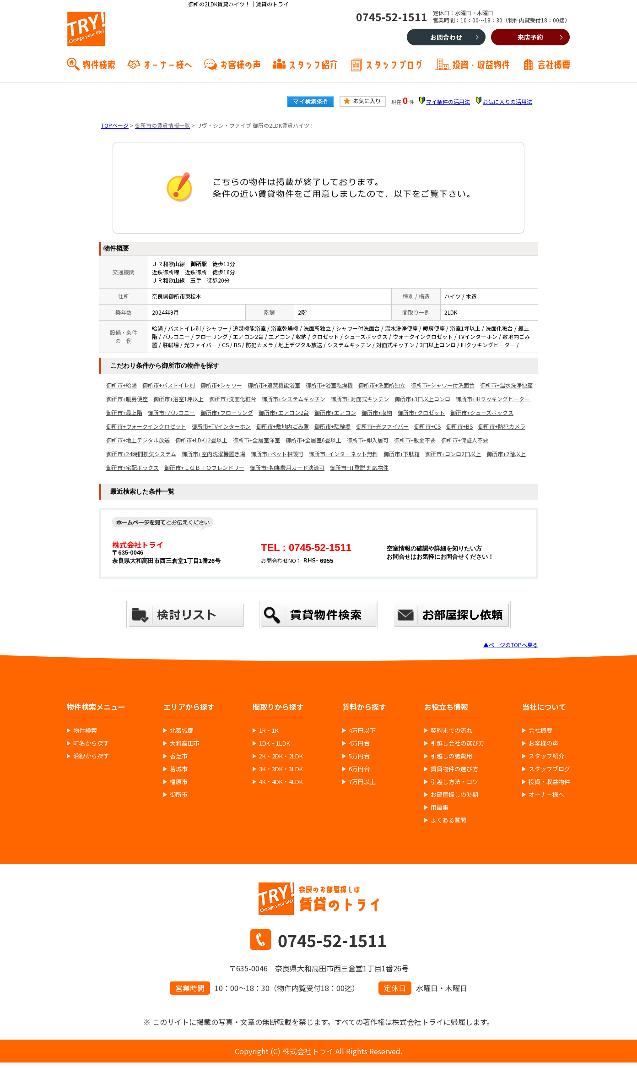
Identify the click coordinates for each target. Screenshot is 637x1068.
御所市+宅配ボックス (132, 467)
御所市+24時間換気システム (141, 454)
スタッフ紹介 (313, 63)
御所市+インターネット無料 (343, 454)
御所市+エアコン (335, 412)
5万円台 (359, 756)
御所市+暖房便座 (127, 399)
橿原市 (179, 782)
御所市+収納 (377, 412)
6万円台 (359, 769)
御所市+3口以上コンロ (422, 399)
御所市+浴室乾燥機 (329, 385)
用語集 (439, 807)
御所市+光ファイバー (382, 426)
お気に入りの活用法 (507, 101)
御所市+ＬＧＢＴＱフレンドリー (204, 467)
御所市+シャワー (221, 385)
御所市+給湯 (121, 385)
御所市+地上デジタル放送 (138, 440)
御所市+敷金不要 (415, 440)
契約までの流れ (451, 730)
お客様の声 (240, 63)
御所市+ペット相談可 (277, 454)
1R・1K (269, 730)
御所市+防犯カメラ (501, 426)
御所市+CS (427, 426)
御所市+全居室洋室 (256, 440)
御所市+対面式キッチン (360, 399)
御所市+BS (459, 426)
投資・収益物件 (481, 63)
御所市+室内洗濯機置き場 (213, 454)
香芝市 (179, 756)
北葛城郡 (182, 730)
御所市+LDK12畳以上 (201, 440)
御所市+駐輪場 (332, 426)
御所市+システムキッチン (293, 399)
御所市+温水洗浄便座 (506, 385)
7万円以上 (362, 782)
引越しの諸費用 (451, 756)
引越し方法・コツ (454, 782)
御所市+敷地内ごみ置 (282, 426)
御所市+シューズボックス (481, 412)
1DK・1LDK (274, 743)
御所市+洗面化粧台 (232, 399)
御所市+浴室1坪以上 (178, 399)
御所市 (179, 794)
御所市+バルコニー (171, 412)
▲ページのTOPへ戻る (510, 644)
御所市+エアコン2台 (284, 412)
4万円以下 (362, 730)
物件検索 (98, 63)
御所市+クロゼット (421, 412)
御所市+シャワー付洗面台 (443, 385)
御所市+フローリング (226, 412)
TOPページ (115, 125)
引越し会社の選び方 (457, 743)
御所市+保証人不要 (464, 440)
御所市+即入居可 (368, 440)
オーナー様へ (167, 63)
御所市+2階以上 (506, 454)
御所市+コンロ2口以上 (453, 454)
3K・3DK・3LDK (281, 769)
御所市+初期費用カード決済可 (287, 467)
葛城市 (179, 769)
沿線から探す (91, 756)
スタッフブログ (394, 63)
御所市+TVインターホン (221, 426)
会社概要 (553, 63)
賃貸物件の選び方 (454, 769)
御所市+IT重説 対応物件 (359, 467)
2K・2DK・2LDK (281, 756)
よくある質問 (448, 820)
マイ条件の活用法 (448, 101)
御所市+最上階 (124, 412)
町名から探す (91, 743)
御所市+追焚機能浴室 (274, 385)
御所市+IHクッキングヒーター (493, 399)
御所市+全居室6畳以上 (313, 440)
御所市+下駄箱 (401, 454)
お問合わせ (446, 37)
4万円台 (359, 743)
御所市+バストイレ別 (168, 385)
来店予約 (530, 37)
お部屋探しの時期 (454, 794)
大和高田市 (185, 743)
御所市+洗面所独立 (381, 385)
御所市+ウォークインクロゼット (146, 426)
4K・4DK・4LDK (281, 782)
